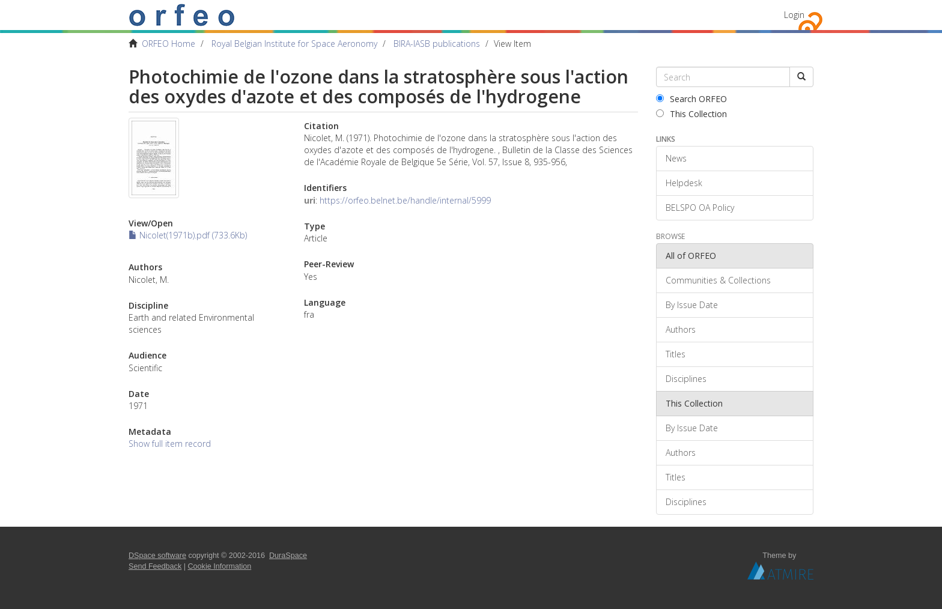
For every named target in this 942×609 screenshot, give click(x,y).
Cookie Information (220, 566)
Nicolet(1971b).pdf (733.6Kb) (188, 235)
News (676, 158)
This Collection (691, 114)
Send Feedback (155, 566)
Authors (681, 329)
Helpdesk (684, 183)
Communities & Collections (718, 280)
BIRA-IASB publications (437, 43)
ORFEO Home (168, 43)
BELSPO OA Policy (700, 207)
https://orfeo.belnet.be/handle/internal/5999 (405, 200)
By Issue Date (692, 305)
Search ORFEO (691, 99)
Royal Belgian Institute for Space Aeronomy (294, 43)
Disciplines (686, 378)
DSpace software (157, 555)
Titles (675, 354)
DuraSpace (288, 555)
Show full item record (170, 443)
